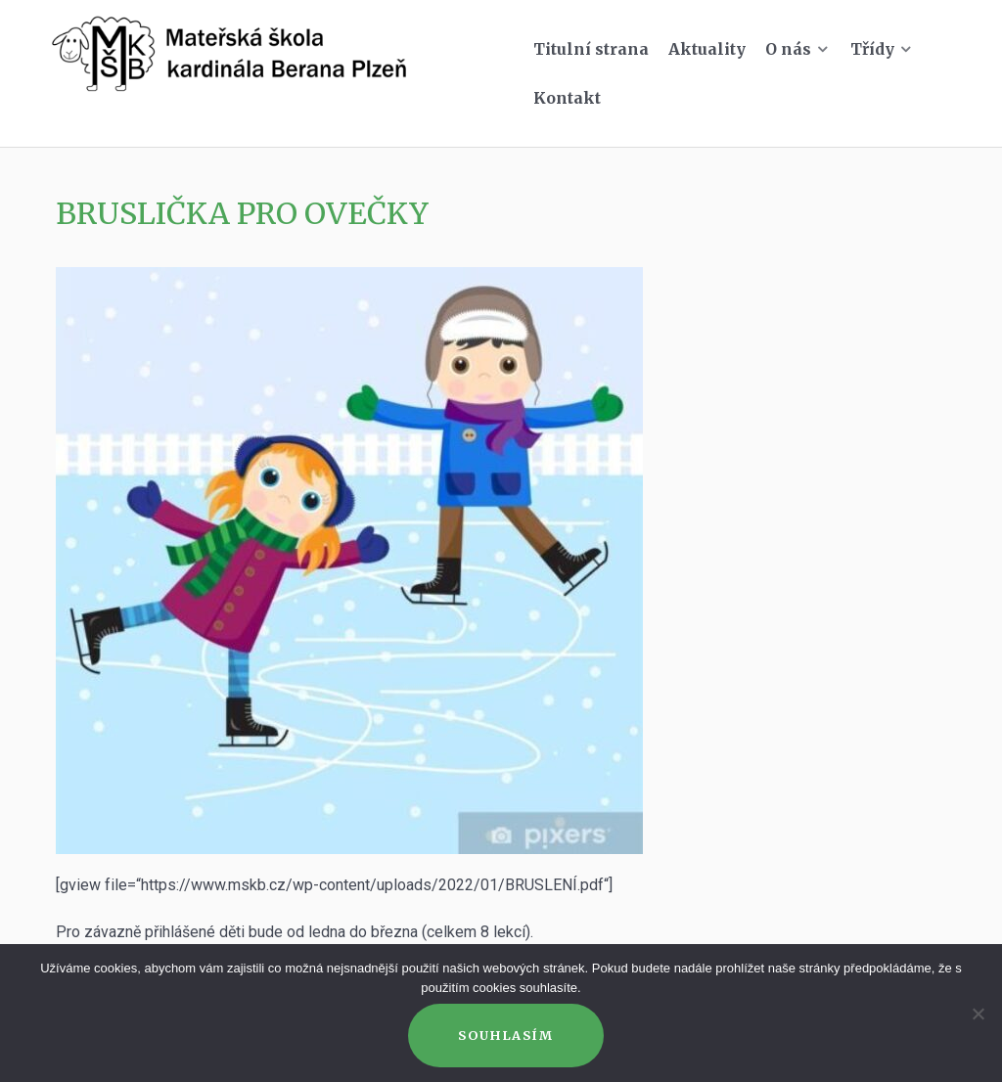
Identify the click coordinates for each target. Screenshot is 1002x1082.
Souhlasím (505, 1035)
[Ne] (977, 1013)
